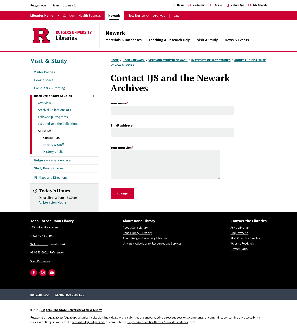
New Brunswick (138, 15)
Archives (159, 15)
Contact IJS (51, 137)
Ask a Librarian (240, 227)
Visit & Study (207, 39)
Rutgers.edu (38, 5)
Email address (121, 125)
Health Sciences (89, 15)
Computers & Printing (49, 88)
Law (176, 15)
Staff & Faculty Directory (246, 238)
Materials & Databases (124, 39)
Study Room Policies (48, 168)
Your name (119, 103)
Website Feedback (242, 243)
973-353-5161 (39, 244)
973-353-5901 (39, 252)
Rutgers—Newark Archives (53, 160)
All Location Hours (52, 202)
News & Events (237, 39)
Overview (44, 103)
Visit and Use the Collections (58, 123)
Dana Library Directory (137, 233)
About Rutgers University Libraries (145, 238)
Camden (69, 15)
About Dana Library (135, 227)
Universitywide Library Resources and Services (152, 243)
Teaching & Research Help (169, 39)
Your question (121, 147)
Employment (239, 233)
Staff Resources (40, 261)
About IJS (45, 130)
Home (115, 60)
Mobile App (235, 5)
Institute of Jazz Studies (211, 60)
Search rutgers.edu (64, 5)
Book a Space (43, 80)
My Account (197, 5)
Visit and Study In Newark (168, 60)
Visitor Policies (44, 72)
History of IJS (53, 151)
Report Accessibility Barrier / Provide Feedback (157, 322)
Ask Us (216, 5)
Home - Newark (134, 60)
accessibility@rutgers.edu (88, 322)
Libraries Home (41, 15)
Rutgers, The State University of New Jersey (71, 310)
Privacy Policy (239, 249)
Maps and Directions (53, 177)
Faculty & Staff (53, 144)
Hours (178, 5)
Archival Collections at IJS (56, 110)
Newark (115, 32)
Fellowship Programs (53, 117)
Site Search (257, 5)
